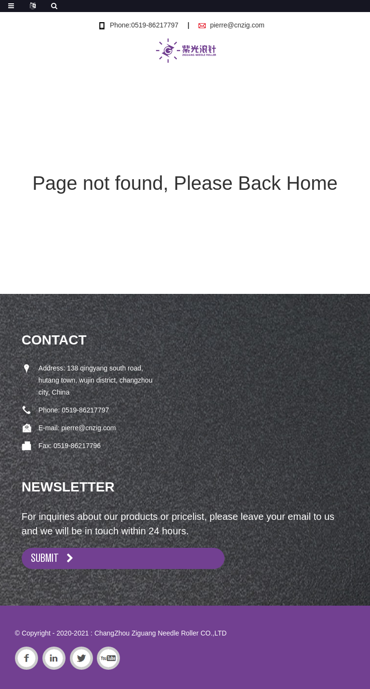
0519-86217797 (85, 410)
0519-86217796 (77, 446)
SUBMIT (45, 558)
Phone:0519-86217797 (144, 25)
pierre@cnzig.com (237, 25)
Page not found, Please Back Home (185, 183)
